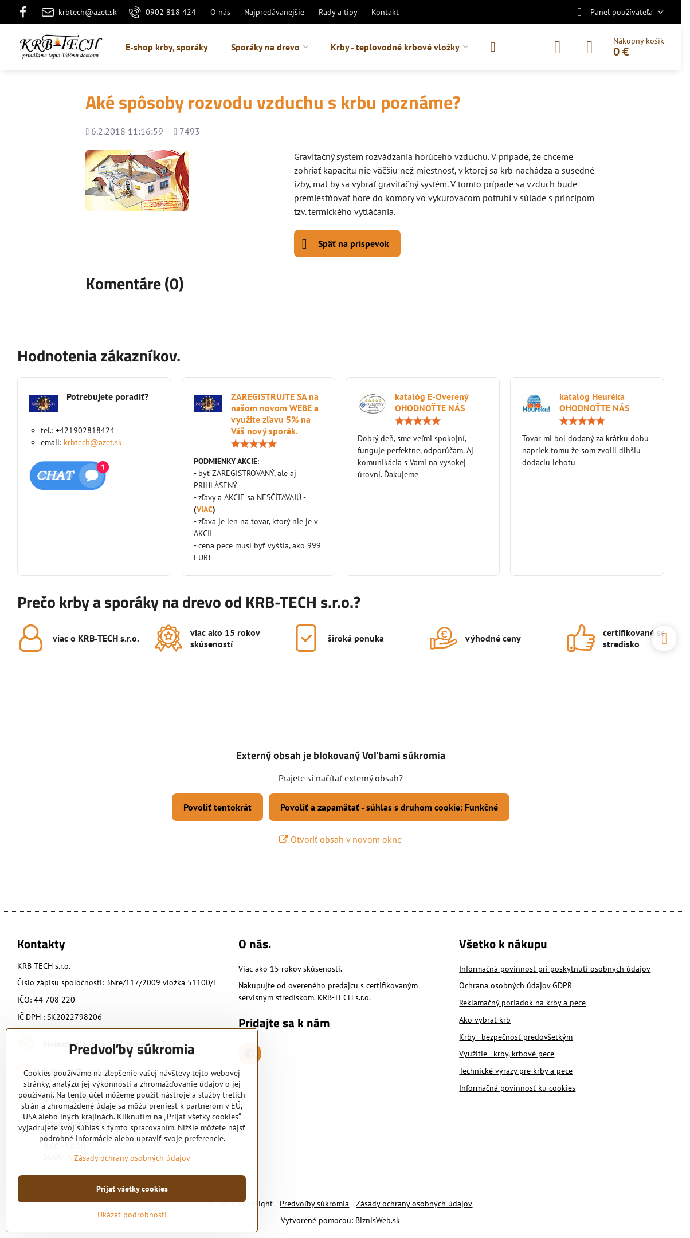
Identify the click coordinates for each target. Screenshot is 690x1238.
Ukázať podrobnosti (132, 1214)
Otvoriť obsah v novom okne (340, 839)
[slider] (254, 444)
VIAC (205, 509)
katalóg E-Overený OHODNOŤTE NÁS (431, 402)
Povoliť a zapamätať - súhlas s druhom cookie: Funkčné (389, 807)
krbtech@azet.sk (93, 442)
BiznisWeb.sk (377, 1220)
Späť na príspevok (345, 244)
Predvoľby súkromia (314, 1203)
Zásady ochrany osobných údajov (414, 1203)
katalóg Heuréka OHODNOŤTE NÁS (594, 402)
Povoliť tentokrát (217, 807)
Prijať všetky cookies (132, 1189)
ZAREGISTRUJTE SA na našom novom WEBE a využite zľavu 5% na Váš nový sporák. (275, 414)
